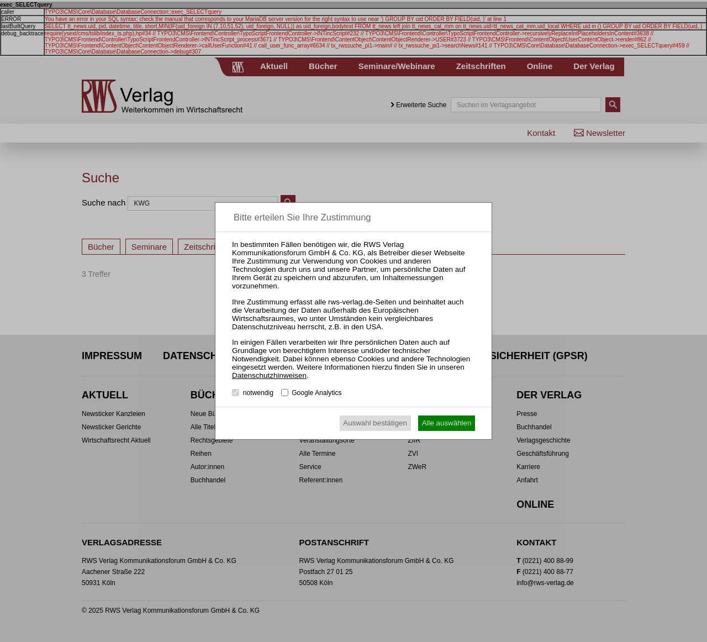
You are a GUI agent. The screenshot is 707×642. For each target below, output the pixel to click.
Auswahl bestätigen (375, 423)
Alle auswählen (447, 423)
